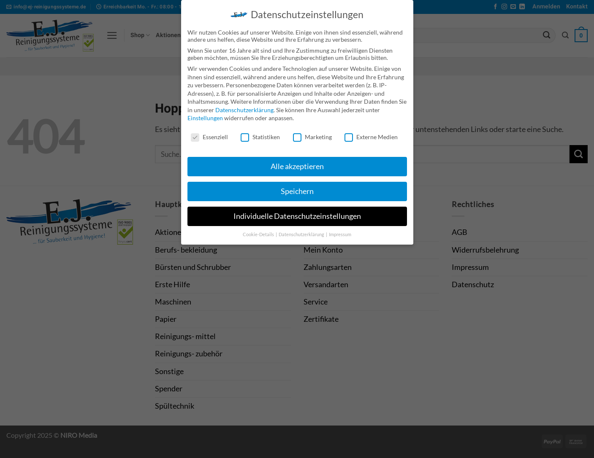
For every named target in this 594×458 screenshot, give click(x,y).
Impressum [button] (340, 230)
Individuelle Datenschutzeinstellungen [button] (297, 211)
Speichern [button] (297, 187)
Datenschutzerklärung (244, 105)
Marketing (312, 133)
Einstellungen (205, 114)
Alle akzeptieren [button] (297, 162)
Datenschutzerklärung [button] (302, 230)
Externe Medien (371, 133)
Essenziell (209, 133)
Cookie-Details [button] (259, 230)
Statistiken (260, 133)
